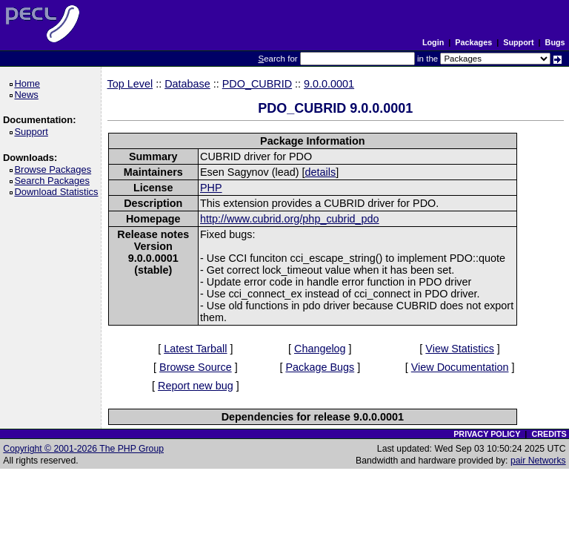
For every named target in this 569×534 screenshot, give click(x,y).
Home (29, 83)
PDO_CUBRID (257, 84)
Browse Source (195, 367)
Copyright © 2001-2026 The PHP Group (83, 449)
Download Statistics (59, 191)
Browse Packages (55, 169)
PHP (211, 188)
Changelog (320, 349)
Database (187, 84)
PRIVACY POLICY (486, 433)
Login (433, 42)
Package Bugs (319, 367)
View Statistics (459, 349)
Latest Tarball (195, 349)
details (320, 172)
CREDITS (548, 433)
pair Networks (538, 460)
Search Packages (54, 180)
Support (518, 42)
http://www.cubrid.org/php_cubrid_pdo (289, 219)
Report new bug (195, 386)
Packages (473, 42)
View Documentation (460, 367)
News (29, 94)
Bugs (555, 42)
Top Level (130, 84)
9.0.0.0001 (329, 84)
